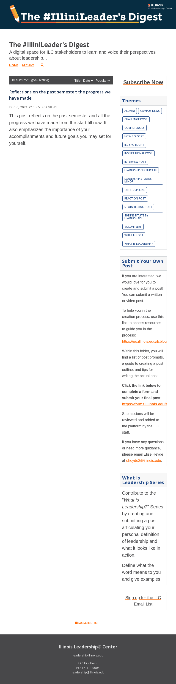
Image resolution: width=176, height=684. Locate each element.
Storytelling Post (138, 207)
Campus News (150, 111)
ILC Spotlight (134, 145)
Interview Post (135, 162)
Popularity (103, 80)
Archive (28, 65)
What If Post (133, 235)
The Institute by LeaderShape (136, 216)
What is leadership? (138, 244)
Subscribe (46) (86, 623)
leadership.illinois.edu (88, 655)
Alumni (129, 111)
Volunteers (133, 227)
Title (77, 80)
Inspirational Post (138, 153)
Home (13, 65)
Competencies (134, 128)
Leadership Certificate (140, 170)
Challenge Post (136, 119)
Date (88, 80)
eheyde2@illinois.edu (143, 461)
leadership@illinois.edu (88, 672)
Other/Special (134, 190)
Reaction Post (135, 198)
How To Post (134, 136)
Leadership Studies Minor (138, 180)
